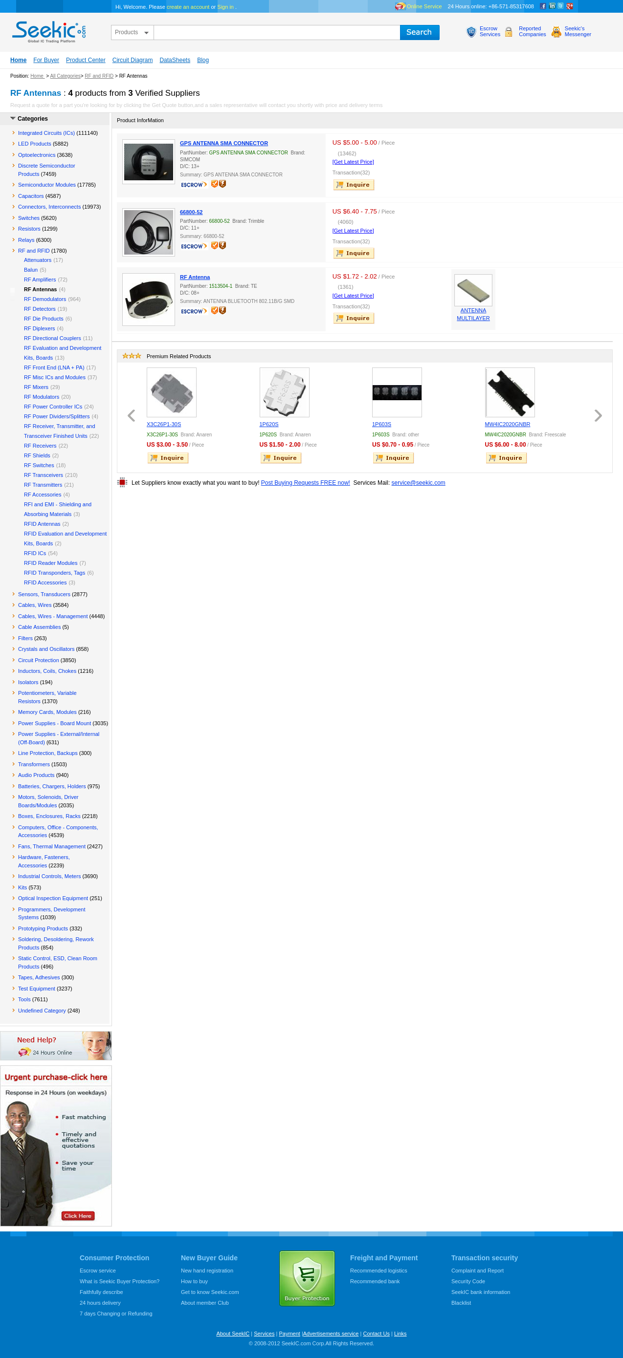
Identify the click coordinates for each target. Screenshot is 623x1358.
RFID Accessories (45, 582)
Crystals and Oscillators (46, 649)
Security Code (468, 1281)
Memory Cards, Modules (47, 712)
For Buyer (46, 60)
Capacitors (31, 196)
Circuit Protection (38, 660)
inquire (355, 185)
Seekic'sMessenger (578, 31)
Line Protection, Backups (48, 753)
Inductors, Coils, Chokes (47, 671)
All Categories (65, 76)
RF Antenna (195, 277)
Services (264, 1333)
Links (400, 1333)
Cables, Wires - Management (53, 616)
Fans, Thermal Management (52, 846)
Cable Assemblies (39, 627)
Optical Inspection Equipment (53, 898)
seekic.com (48, 30)
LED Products (34, 144)
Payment (289, 1333)
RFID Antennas (42, 524)
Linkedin (552, 6)
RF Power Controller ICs (53, 407)
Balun (31, 270)
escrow (195, 186)
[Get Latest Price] (353, 162)
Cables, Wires (34, 605)
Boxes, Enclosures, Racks (49, 816)
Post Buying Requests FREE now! (305, 482)
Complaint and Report (477, 1270)
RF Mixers (36, 387)
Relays (26, 240)
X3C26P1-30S (164, 424)
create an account (188, 7)
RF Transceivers (43, 475)
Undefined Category (42, 1010)
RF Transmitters (43, 485)
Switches (29, 218)
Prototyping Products (43, 928)
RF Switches (39, 465)
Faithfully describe (101, 1292)
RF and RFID (99, 76)
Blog (203, 60)
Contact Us (376, 1333)
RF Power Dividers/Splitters (56, 416)
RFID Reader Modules (50, 563)
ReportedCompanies (532, 31)
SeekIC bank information (480, 1292)
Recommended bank (375, 1281)
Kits (22, 887)
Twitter (560, 6)
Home (18, 60)
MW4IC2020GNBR (508, 424)
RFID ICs (35, 553)
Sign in (225, 7)
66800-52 (191, 212)
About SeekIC (232, 1333)
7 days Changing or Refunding (116, 1313)
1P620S (269, 424)
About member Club (205, 1303)
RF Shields (37, 455)
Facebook (543, 6)
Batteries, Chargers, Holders (52, 786)
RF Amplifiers (40, 279)
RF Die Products (44, 319)
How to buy (194, 1281)
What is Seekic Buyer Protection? (119, 1281)
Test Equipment (36, 989)
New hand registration (207, 1270)
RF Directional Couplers (52, 338)
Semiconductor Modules (47, 185)
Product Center (86, 60)
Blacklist (461, 1303)
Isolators (28, 682)
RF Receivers (40, 446)
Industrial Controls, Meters (49, 876)
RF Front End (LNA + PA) (54, 367)
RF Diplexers (39, 328)
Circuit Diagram (132, 60)
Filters (25, 638)
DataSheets (174, 60)
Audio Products (36, 775)
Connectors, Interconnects (49, 207)
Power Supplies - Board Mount (54, 723)
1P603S (381, 424)
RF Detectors (40, 309)
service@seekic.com (418, 482)
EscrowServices (490, 31)
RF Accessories (42, 494)
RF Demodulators (45, 299)
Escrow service (98, 1270)
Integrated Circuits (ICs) (46, 133)
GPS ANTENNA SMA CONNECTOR (224, 143)
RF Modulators (41, 397)
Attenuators (37, 260)
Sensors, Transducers (44, 594)
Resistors (29, 229)
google (569, 6)
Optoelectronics (36, 155)
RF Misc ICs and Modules (55, 377)
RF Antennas (40, 289)
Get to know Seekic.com (210, 1292)
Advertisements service (331, 1333)
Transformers (34, 764)
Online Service (424, 6)
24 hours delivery (100, 1303)
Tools (24, 999)
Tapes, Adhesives (39, 977)
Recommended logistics (378, 1270)
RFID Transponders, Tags (54, 573)
